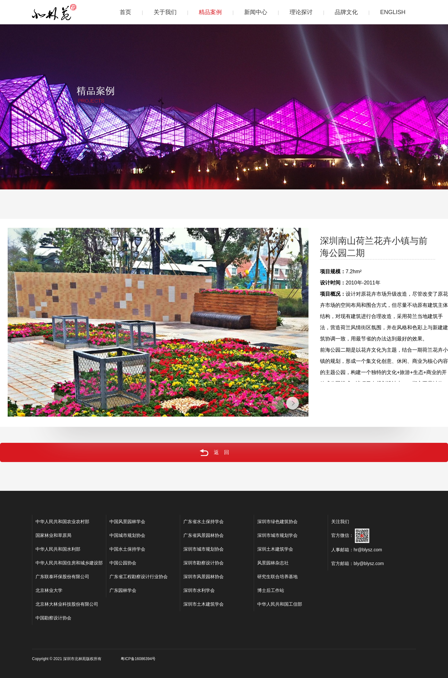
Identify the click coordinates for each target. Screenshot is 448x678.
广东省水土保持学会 (203, 521)
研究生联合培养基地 (277, 576)
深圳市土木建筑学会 (203, 604)
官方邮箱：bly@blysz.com (357, 563)
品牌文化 (346, 12)
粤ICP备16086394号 (138, 659)
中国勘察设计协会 (53, 617)
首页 (125, 12)
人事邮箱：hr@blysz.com (356, 549)
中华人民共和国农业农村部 (62, 521)
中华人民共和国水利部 (58, 549)
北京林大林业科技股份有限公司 (67, 604)
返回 (204, 452)
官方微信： (350, 535)
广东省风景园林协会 (203, 535)
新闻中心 (255, 12)
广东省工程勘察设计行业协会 (138, 576)
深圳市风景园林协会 (203, 576)
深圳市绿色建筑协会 (277, 521)
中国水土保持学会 (127, 549)
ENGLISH (392, 12)
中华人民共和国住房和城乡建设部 (69, 562)
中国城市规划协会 (127, 535)
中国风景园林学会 (127, 521)
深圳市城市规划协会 (203, 549)
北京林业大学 (49, 590)
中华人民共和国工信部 (279, 604)
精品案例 (210, 12)
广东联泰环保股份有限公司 (62, 576)
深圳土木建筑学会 (275, 549)
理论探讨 (301, 12)
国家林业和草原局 (53, 535)
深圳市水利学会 (199, 590)
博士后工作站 (270, 590)
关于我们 (165, 12)
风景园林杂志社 (273, 562)
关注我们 (340, 521)
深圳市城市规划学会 (277, 535)
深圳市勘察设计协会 (203, 562)
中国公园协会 (122, 562)
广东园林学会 (122, 590)
